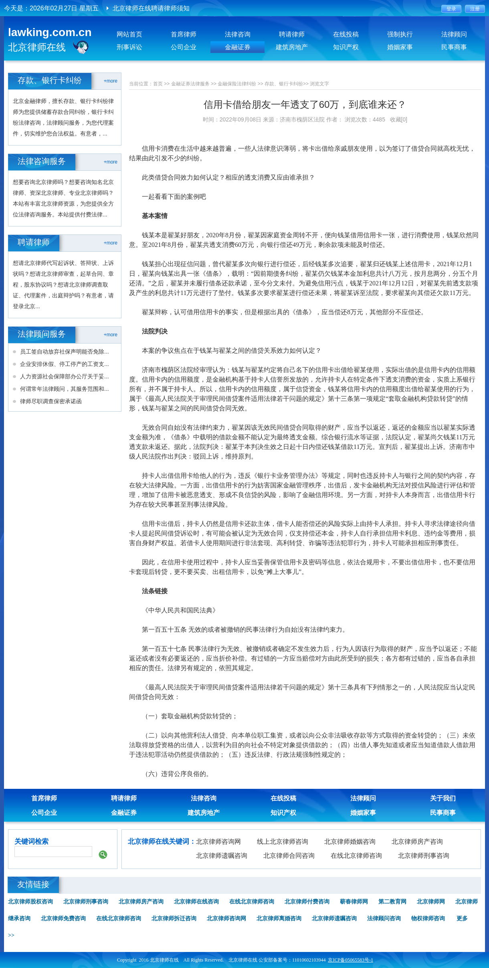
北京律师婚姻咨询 (350, 841)
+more (110, 81)
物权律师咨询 (428, 918)
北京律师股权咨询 (30, 902)
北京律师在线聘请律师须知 (151, 8)
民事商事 (454, 47)
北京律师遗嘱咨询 (221, 855)
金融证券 (238, 47)
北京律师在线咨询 (196, 902)
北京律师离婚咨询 (279, 918)
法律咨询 (238, 34)
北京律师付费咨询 (307, 902)
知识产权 (346, 47)
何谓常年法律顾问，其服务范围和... (64, 389)
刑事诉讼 (129, 47)
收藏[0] (399, 119)
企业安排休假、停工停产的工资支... (64, 364)
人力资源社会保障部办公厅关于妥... (64, 376)
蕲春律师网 (354, 902)
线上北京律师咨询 (282, 841)
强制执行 (400, 34)
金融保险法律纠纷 (237, 84)
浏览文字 (319, 84)
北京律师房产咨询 (417, 841)
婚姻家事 (400, 47)
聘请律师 (292, 34)
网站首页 (129, 34)
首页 (158, 84)
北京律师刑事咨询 (423, 855)
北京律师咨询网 (218, 841)
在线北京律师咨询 (356, 855)
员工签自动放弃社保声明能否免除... (64, 351)
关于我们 (443, 798)
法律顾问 (454, 34)
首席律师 (183, 34)
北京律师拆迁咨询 (174, 918)
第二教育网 (392, 902)
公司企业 (183, 47)
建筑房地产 (292, 47)
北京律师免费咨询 (63, 918)
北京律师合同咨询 (289, 855)
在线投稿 (346, 34)
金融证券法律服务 (190, 84)
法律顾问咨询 (384, 918)
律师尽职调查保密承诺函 (51, 401)
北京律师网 (431, 902)
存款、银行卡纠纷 (284, 84)
